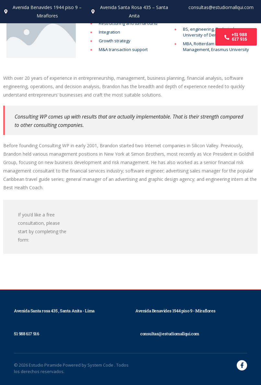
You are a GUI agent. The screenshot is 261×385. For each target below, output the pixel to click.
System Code (100, 365)
